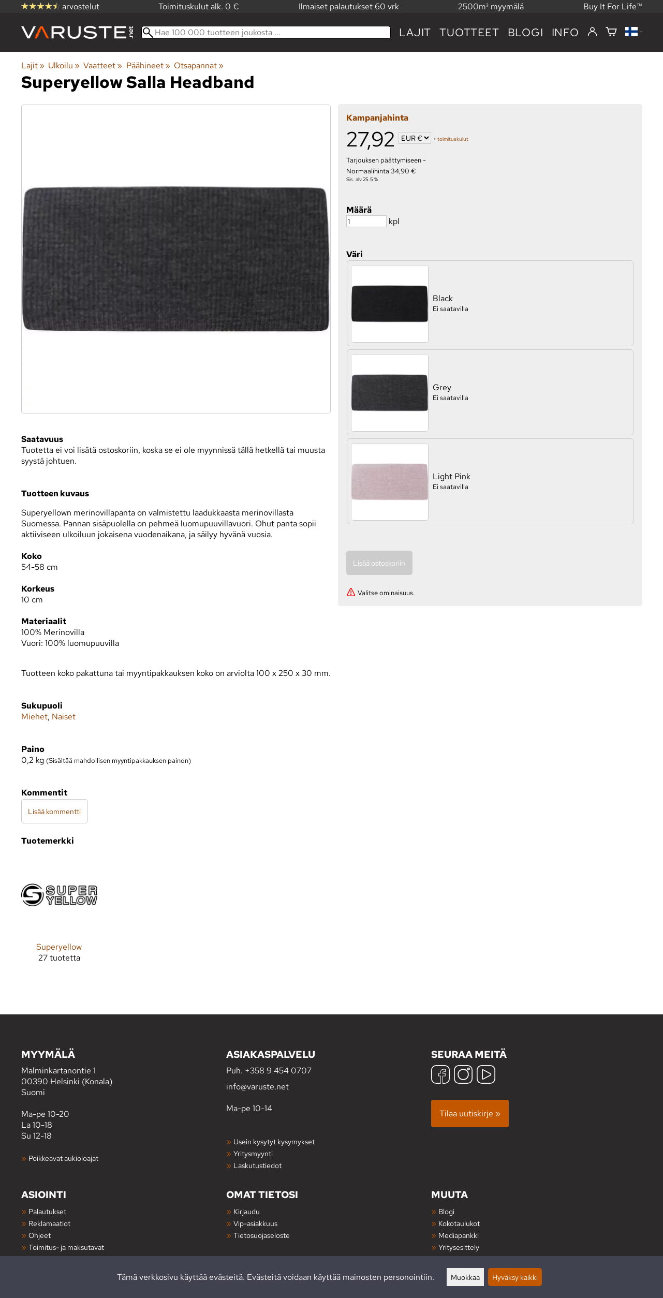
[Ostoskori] (611, 32)
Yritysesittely (458, 1247)
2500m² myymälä (491, 6)
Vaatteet (102, 65)
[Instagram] (463, 1075)
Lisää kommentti (54, 811)
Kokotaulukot (459, 1223)
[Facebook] (440, 1075)
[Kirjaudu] (592, 32)
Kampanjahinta (377, 117)
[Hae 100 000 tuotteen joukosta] (266, 32)
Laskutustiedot (257, 1165)
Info (565, 32)
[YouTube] (486, 1075)
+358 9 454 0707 (278, 1070)
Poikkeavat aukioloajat (63, 1158)
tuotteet (469, 32)
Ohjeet (39, 1235)
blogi (525, 32)
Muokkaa (465, 1277)
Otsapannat (199, 65)
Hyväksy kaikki (515, 1277)
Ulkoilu (64, 65)
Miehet (34, 716)
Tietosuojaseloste (261, 1235)
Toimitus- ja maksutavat (66, 1247)
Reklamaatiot (49, 1223)
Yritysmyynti (253, 1153)
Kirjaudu (246, 1211)
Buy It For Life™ (612, 6)
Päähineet (148, 65)
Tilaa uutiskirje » (469, 1113)
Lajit (415, 32)
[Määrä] (366, 221)
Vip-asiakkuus (255, 1223)
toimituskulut (452, 139)
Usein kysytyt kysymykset (274, 1141)
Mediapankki (458, 1235)
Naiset (64, 716)
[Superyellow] (59, 918)
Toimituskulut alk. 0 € (198, 6)
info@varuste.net (257, 1086)
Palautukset (47, 1211)
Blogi (446, 1211)
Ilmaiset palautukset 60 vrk (349, 6)
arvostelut (60, 6)
